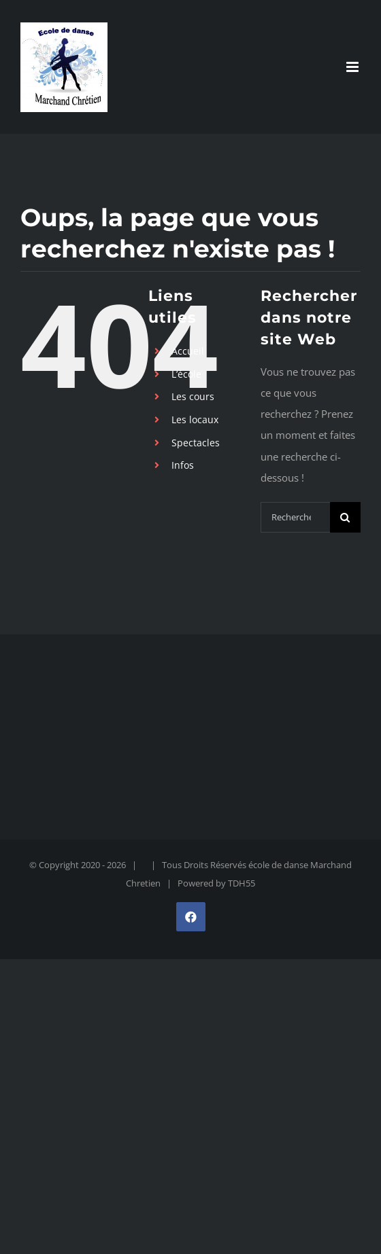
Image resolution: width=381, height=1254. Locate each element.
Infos (182, 465)
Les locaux (194, 419)
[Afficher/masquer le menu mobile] (353, 67)
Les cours (192, 396)
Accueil (187, 350)
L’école (186, 374)
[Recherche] (345, 517)
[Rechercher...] (295, 517)
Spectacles (195, 442)
